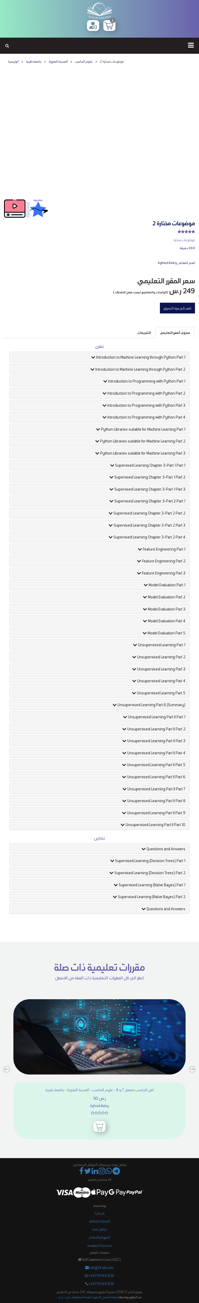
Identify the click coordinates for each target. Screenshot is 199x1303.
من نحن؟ (99, 1213)
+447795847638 (99, 1275)
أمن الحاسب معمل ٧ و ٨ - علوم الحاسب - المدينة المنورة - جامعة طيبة (99, 1089)
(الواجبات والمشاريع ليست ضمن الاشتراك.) (140, 292)
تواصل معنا (99, 1229)
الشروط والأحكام (99, 1237)
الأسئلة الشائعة (99, 1221)
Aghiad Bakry (167, 262)
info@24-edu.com (99, 1267)
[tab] (175, 332)
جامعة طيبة (34, 61)
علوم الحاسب (84, 61)
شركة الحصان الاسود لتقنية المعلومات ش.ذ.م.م (88, 1297)
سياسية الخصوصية (99, 1245)
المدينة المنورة (58, 61)
